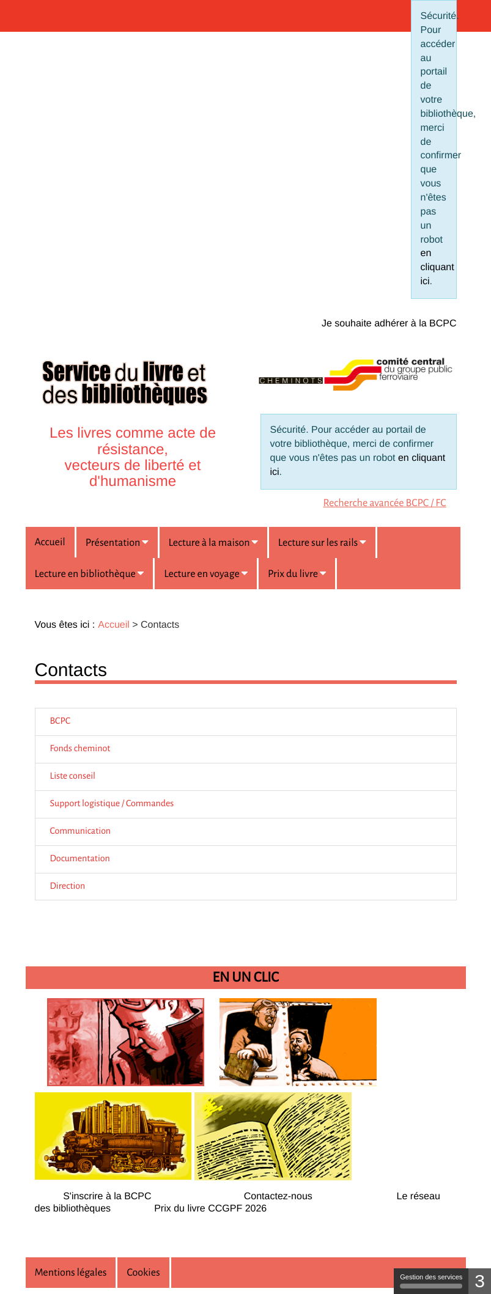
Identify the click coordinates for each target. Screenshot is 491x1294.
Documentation (80, 859)
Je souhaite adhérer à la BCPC (389, 323)
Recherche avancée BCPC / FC (384, 503)
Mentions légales (71, 1272)
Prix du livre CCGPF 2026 (210, 1209)
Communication (80, 831)
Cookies (143, 1272)
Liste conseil (73, 776)
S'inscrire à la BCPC (107, 1196)
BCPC (60, 721)
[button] (117, 542)
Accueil (50, 542)
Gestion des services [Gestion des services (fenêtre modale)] (431, 1280)
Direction (68, 886)
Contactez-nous (278, 1196)
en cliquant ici (437, 267)
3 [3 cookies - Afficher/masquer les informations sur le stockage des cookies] (479, 1281)
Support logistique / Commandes (112, 804)
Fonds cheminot (80, 749)
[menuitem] (385, 501)
